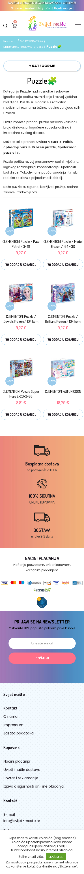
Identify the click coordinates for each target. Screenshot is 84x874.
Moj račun (45, 8)
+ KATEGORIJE (42, 65)
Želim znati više (31, 857)
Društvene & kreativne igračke (23, 46)
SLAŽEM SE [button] (55, 857)
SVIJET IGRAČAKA (31, 41)
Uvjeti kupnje (63, 8)
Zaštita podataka (18, 733)
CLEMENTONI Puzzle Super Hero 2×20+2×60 (21, 394)
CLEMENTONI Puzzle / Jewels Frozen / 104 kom (21, 319)
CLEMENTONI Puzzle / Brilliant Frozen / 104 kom (63, 319)
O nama (17, 8)
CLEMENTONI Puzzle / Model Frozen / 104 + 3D (62, 244)
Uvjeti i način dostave (21, 769)
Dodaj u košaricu (21, 264)
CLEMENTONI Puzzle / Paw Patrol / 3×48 (20, 244)
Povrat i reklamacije (20, 778)
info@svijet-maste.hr (21, 820)
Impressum (13, 724)
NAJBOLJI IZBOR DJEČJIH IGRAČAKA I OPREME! (42, 2)
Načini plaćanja (16, 761)
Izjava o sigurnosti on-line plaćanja (33, 786)
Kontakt (31, 8)
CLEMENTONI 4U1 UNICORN (63, 391)
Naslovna (10, 41)
